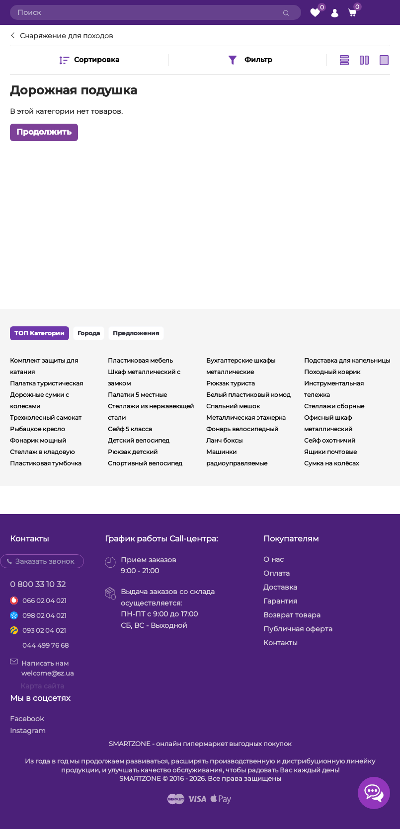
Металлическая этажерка (246, 417)
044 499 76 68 (45, 645)
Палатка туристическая (46, 383)
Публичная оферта (297, 628)
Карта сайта (42, 685)
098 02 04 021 (44, 615)
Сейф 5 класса (130, 429)
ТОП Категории (39, 333)
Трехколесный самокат (45, 417)
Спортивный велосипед (145, 463)
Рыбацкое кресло (37, 429)
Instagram (28, 730)
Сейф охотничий (329, 440)
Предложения (136, 333)
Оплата (276, 573)
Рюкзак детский (133, 451)
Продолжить (44, 132)
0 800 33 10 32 (38, 584)
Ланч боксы (224, 440)
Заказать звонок (44, 561)
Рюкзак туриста (230, 383)
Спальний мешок (233, 406)
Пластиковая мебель (140, 360)
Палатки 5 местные (137, 394)
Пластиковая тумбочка (45, 463)
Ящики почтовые (330, 451)
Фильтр (249, 60)
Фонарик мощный (38, 440)
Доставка (280, 587)
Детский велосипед (138, 440)
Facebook (27, 718)
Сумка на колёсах (331, 463)
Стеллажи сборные (334, 406)
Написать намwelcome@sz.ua (42, 667)
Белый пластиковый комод (248, 394)
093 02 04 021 (44, 630)
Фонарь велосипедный (242, 429)
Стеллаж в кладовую (42, 451)
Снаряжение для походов (66, 35)
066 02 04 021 (44, 600)
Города (89, 333)
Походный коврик (332, 372)
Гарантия (280, 601)
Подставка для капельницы (347, 360)
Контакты (280, 642)
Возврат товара (291, 614)
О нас (273, 559)
